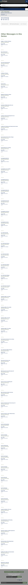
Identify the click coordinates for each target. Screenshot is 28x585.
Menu (26, 9)
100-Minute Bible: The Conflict (6, 307)
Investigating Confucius (5, 211)
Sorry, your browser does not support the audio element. (14, 5)
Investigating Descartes (5, 200)
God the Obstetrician (4, 445)
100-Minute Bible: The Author (6, 328)
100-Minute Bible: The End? (5, 296)
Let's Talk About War (4, 232)
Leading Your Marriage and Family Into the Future (9, 126)
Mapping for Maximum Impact (6, 94)
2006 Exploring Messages (5, 42)
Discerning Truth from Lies (5, 360)
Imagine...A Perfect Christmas (6, 41)
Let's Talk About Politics (5, 264)
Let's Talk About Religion (5, 275)
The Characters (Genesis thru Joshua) (7, 339)
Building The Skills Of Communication (7, 551)
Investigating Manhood (5, 158)
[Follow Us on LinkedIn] (19, 579)
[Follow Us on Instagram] (21, 579)
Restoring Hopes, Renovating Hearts (7, 541)
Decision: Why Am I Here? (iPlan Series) (8, 413)
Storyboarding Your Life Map (6, 147)
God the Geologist (4, 466)
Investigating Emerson (5, 179)
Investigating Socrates (5, 222)
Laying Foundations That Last (6, 509)
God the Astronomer (4, 498)
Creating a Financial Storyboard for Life (7, 115)
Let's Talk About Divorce (5, 243)
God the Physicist (4, 477)
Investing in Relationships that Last (7, 105)
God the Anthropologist (5, 424)
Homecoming (3, 83)
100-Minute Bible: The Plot (5, 317)
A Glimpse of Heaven (4, 73)
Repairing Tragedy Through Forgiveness (8, 530)
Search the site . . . (5, 582)
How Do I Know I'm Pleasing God (6, 381)
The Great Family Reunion (5, 62)
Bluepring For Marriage (5, 562)
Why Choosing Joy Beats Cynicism (7, 392)
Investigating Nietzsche (5, 190)
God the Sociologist (4, 456)
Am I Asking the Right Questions (6, 349)
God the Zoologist (4, 434)
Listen (1, 56)
